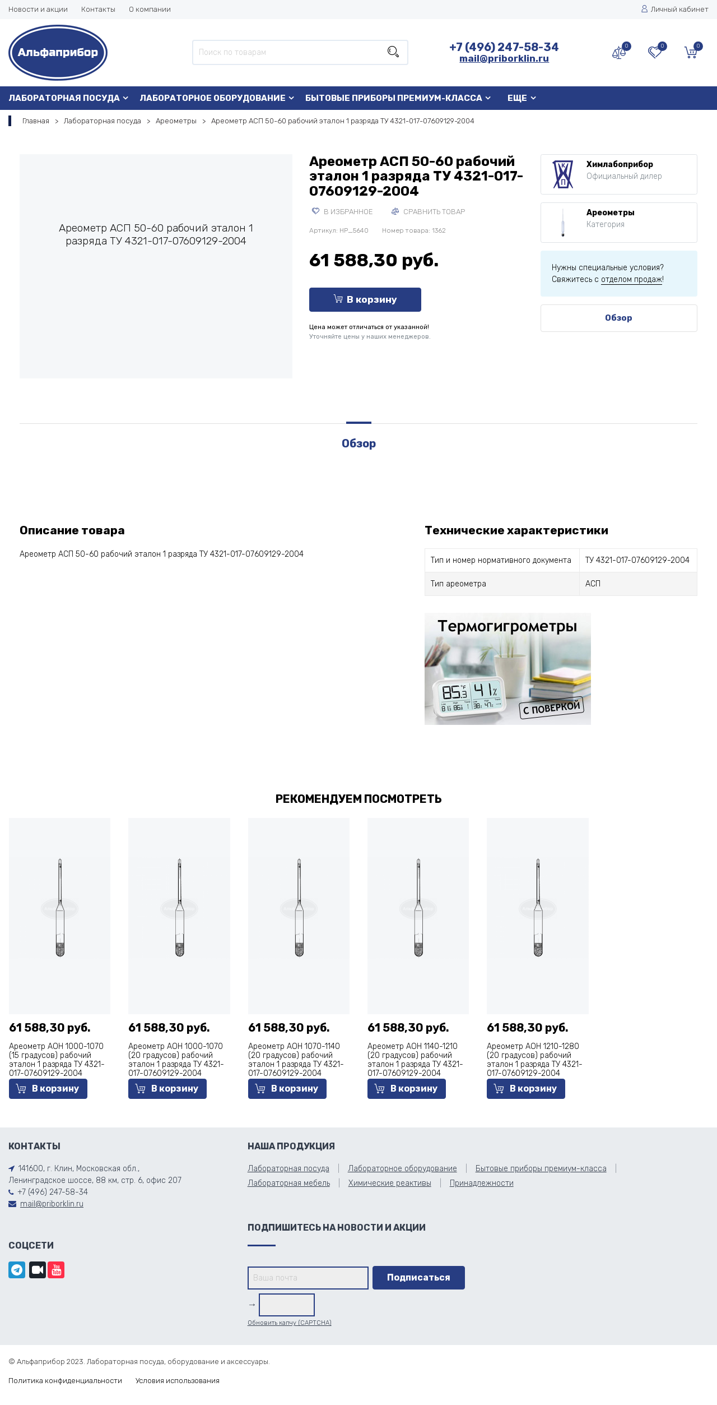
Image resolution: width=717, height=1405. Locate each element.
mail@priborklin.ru (504, 58)
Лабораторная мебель (289, 1183)
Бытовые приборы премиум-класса (393, 98)
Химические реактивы (389, 1183)
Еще (517, 98)
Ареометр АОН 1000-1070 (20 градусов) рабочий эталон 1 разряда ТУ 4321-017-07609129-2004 (176, 1060)
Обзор (618, 318)
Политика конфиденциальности (65, 1380)
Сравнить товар (428, 211)
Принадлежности (482, 1183)
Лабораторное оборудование (212, 98)
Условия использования (178, 1380)
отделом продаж (631, 279)
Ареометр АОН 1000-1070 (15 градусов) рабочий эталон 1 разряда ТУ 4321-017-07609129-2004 (57, 1060)
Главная (35, 121)
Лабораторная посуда (64, 98)
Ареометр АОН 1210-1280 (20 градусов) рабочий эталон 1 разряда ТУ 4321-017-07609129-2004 (535, 1060)
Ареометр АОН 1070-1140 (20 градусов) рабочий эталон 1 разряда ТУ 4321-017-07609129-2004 (296, 1060)
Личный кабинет (675, 9)
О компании (150, 9)
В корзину (365, 299)
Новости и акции (38, 9)
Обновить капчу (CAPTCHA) (290, 1323)
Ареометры (176, 121)
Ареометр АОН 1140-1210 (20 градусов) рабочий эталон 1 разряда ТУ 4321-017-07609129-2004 (415, 1060)
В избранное (342, 211)
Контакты (98, 9)
